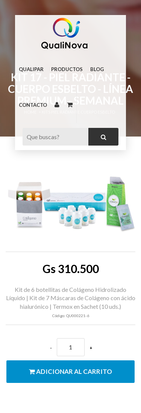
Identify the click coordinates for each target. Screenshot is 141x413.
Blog (97, 69)
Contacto (33, 105)
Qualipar (31, 69)
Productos (67, 69)
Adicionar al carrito (70, 371)
